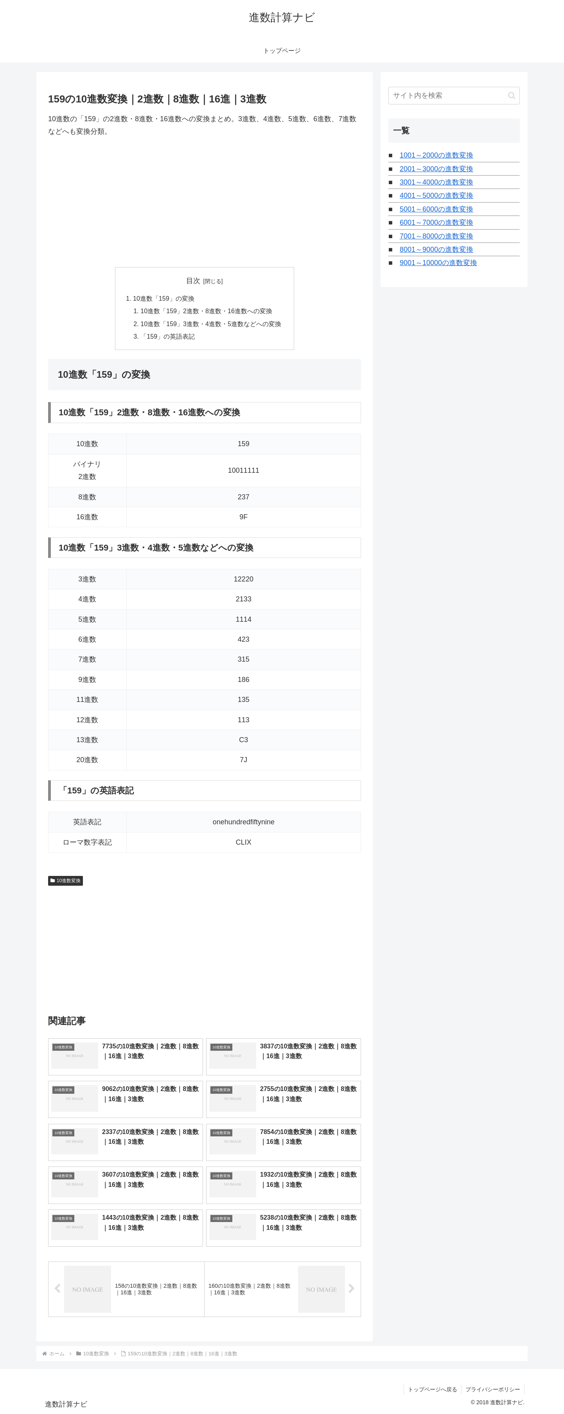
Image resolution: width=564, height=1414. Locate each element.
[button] (512, 95)
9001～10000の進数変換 (438, 263)
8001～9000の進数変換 (436, 249)
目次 (193, 281)
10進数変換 (65, 881)
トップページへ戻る (432, 1390)
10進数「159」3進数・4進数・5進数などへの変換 (210, 323)
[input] (454, 95)
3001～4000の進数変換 (436, 182)
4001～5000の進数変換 (436, 195)
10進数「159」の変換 (163, 298)
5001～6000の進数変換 (436, 209)
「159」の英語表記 (167, 336)
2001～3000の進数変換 (436, 169)
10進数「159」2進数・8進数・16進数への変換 (206, 311)
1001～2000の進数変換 (436, 155)
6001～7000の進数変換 (436, 222)
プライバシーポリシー (492, 1390)
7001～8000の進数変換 (436, 236)
